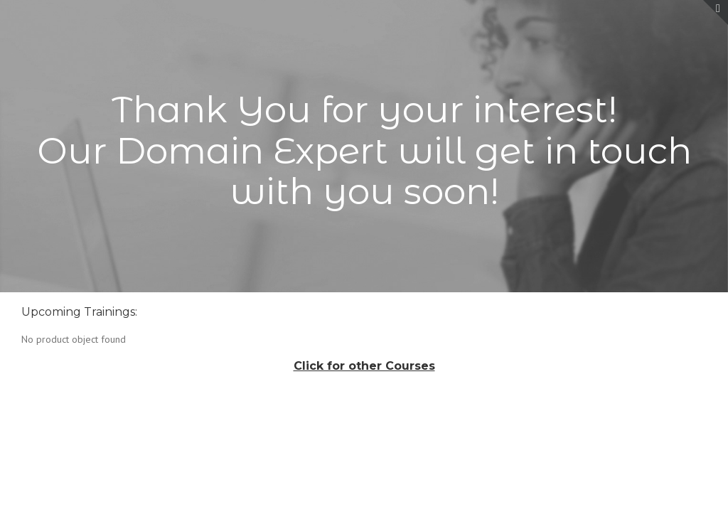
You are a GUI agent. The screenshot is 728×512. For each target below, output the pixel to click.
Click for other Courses (364, 366)
